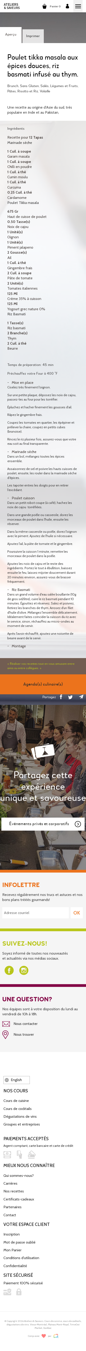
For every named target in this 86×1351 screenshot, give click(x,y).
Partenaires (12, 1207)
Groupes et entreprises (21, 1124)
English (13, 1080)
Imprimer (33, 36)
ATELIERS (12, 6)
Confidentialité (15, 1266)
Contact (9, 1215)
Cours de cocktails (17, 1109)
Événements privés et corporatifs (45, 824)
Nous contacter (20, 1024)
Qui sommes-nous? (18, 1175)
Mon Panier (12, 1250)
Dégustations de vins (20, 1116)
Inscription (11, 1234)
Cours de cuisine (16, 1100)
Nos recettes (13, 1191)
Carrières (10, 1183)
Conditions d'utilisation (21, 1258)
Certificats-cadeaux (18, 1199)
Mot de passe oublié (19, 1242)
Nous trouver (18, 1034)
